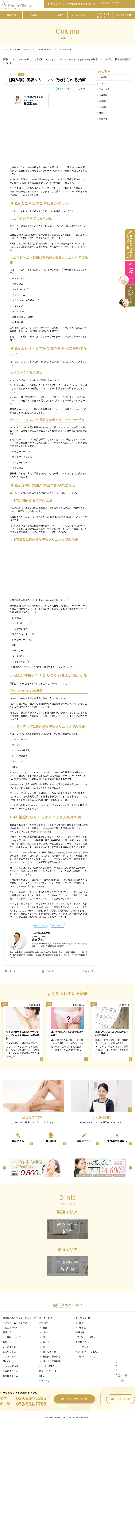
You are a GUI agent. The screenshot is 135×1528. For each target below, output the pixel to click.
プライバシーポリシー (86, 1337)
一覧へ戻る (49, 971)
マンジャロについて (85, 1357)
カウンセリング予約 (74, 1398)
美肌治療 (103, 119)
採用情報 (79, 1332)
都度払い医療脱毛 (51, 1357)
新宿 (81, 1323)
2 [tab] (57, 1181)
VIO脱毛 (103, 77)
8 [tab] (82, 1181)
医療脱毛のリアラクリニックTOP (19, 1318)
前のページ (10, 971)
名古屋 (82, 1327)
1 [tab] (53, 1181)
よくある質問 (9, 1347)
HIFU (41, 1376)
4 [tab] (65, 1181)
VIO (45, 1332)
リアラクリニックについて (16, 1323)
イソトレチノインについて (88, 1352)
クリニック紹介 (83, 1318)
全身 (45, 1327)
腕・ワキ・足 (49, 1352)
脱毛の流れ (8, 1332)
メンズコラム (9, 1357)
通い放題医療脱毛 (51, 1361)
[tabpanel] (35, 1168)
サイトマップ (82, 1347)
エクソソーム (105, 83)
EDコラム (7, 1361)
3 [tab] (61, 1181)
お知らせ (7, 1342)
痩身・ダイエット (48, 1371)
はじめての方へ (10, 1327)
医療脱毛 (103, 101)
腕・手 (46, 1342)
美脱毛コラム (9, 1352)
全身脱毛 (103, 95)
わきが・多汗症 (47, 1366)
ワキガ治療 (104, 89)
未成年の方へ (82, 1342)
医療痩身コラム (10, 1376)
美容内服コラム (10, 1371)
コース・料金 (45, 1318)
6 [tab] (73, 1181)
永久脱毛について (11, 1337)
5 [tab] (69, 1181)
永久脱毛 (103, 107)
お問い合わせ (120, 1399)
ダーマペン (44, 1381)
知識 (101, 113)
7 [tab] (77, 1181)
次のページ (88, 971)
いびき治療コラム (11, 1366)
